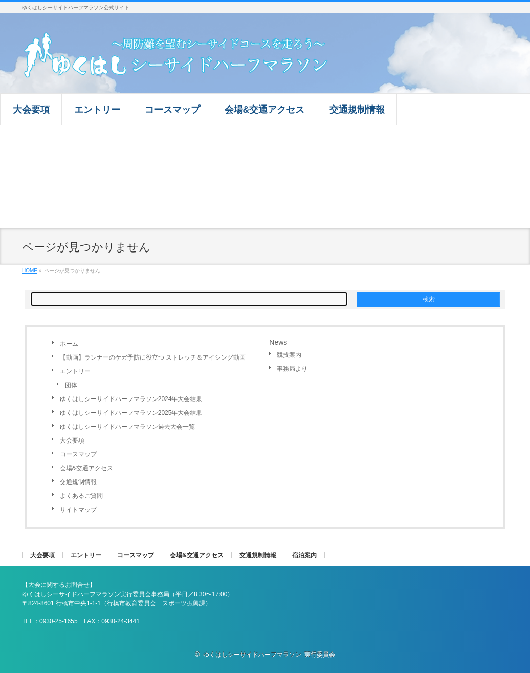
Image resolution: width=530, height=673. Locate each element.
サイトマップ (78, 509)
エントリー (75, 371)
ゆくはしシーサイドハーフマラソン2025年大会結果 (131, 412)
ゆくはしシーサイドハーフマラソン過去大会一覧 (127, 426)
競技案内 (289, 355)
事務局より (292, 368)
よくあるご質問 (81, 495)
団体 (71, 385)
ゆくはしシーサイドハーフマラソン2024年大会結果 (131, 399)
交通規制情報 (78, 482)
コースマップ (78, 454)
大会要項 (72, 440)
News (278, 342)
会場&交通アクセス (86, 468)
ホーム (69, 343)
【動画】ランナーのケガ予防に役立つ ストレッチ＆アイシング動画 (153, 357)
